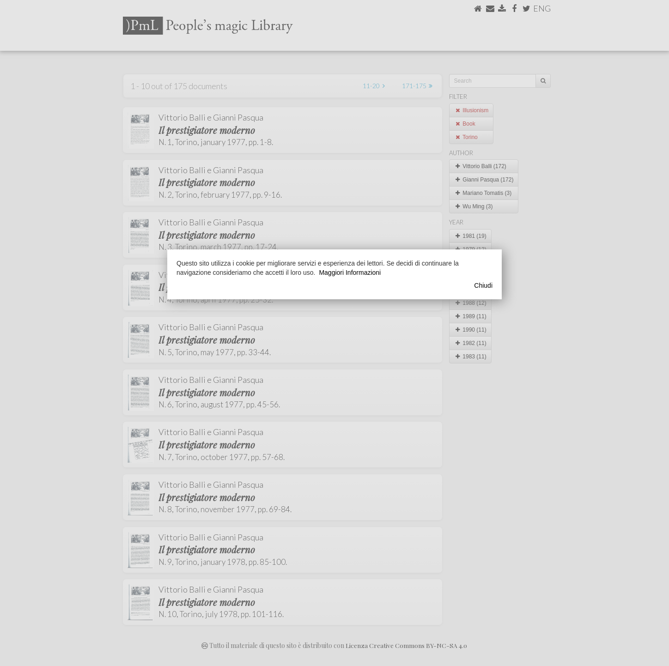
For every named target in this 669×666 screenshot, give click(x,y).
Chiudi (483, 285)
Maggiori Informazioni (350, 272)
